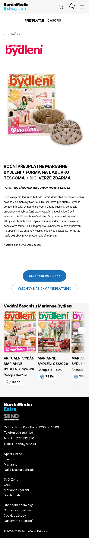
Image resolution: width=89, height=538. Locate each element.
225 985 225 (24, 433)
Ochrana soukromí (17, 510)
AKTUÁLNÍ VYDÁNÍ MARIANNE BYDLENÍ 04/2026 (19, 363)
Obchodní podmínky (18, 505)
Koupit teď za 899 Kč (44, 276)
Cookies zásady (15, 515)
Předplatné (34, 20)
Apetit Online (13, 454)
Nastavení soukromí (18, 521)
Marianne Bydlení (16, 490)
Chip (7, 485)
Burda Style (12, 495)
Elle (6, 459)
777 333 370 (25, 438)
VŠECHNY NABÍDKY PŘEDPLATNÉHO (44, 288)
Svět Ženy (11, 479)
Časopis (54, 20)
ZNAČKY (14, 34)
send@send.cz (26, 444)
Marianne (10, 464)
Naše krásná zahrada (19, 470)
